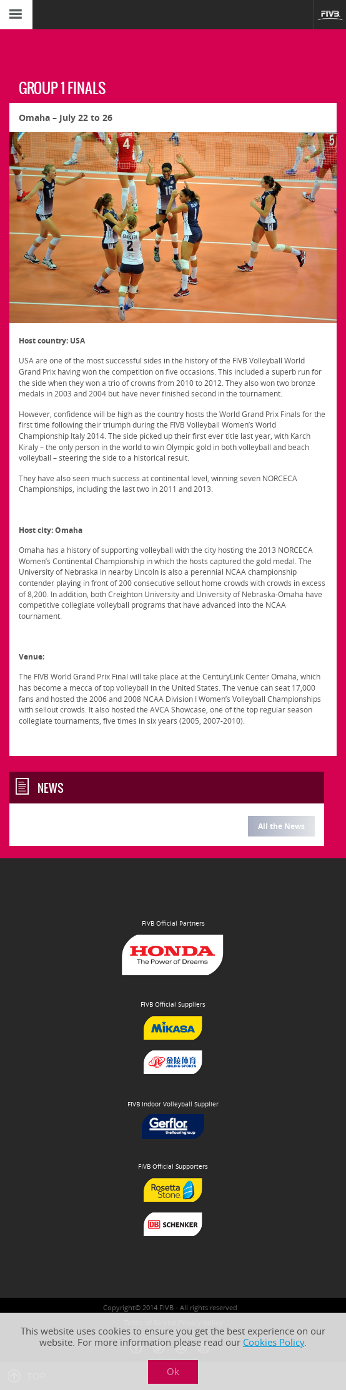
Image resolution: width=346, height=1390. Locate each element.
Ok (173, 1372)
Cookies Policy (273, 1342)
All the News (281, 826)
